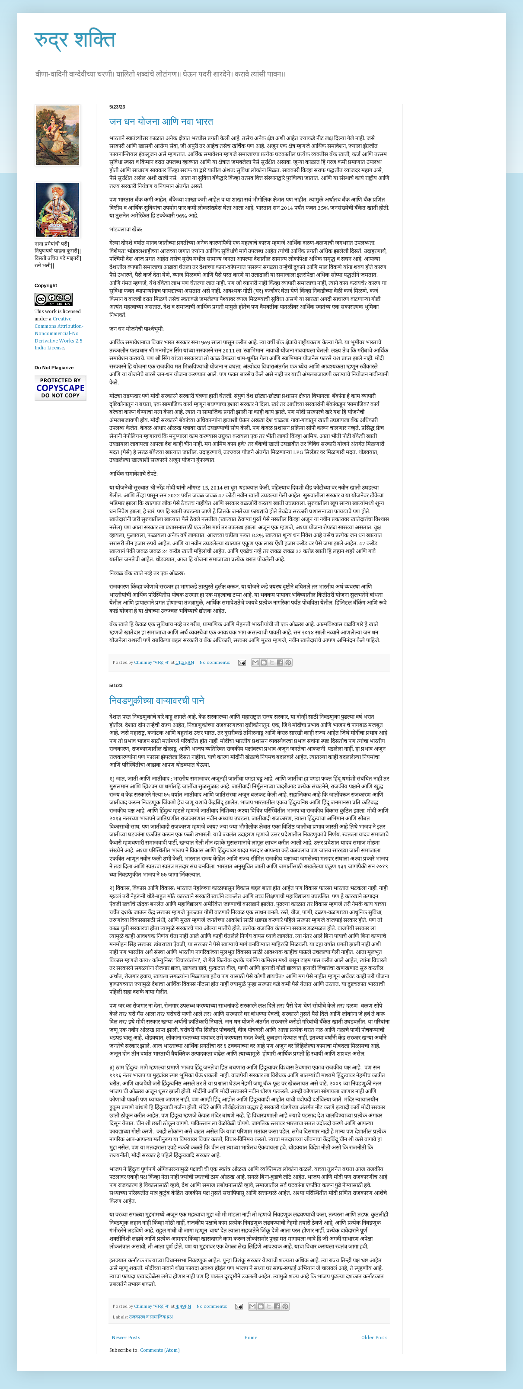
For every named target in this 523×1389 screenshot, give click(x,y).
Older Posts (374, 1338)
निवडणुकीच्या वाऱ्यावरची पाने (156, 700)
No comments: (215, 662)
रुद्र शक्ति (75, 39)
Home (250, 1338)
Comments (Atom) (160, 1350)
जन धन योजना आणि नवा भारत (161, 121)
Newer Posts (126, 1338)
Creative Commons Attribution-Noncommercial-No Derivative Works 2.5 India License (59, 334)
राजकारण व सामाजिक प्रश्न (151, 1317)
